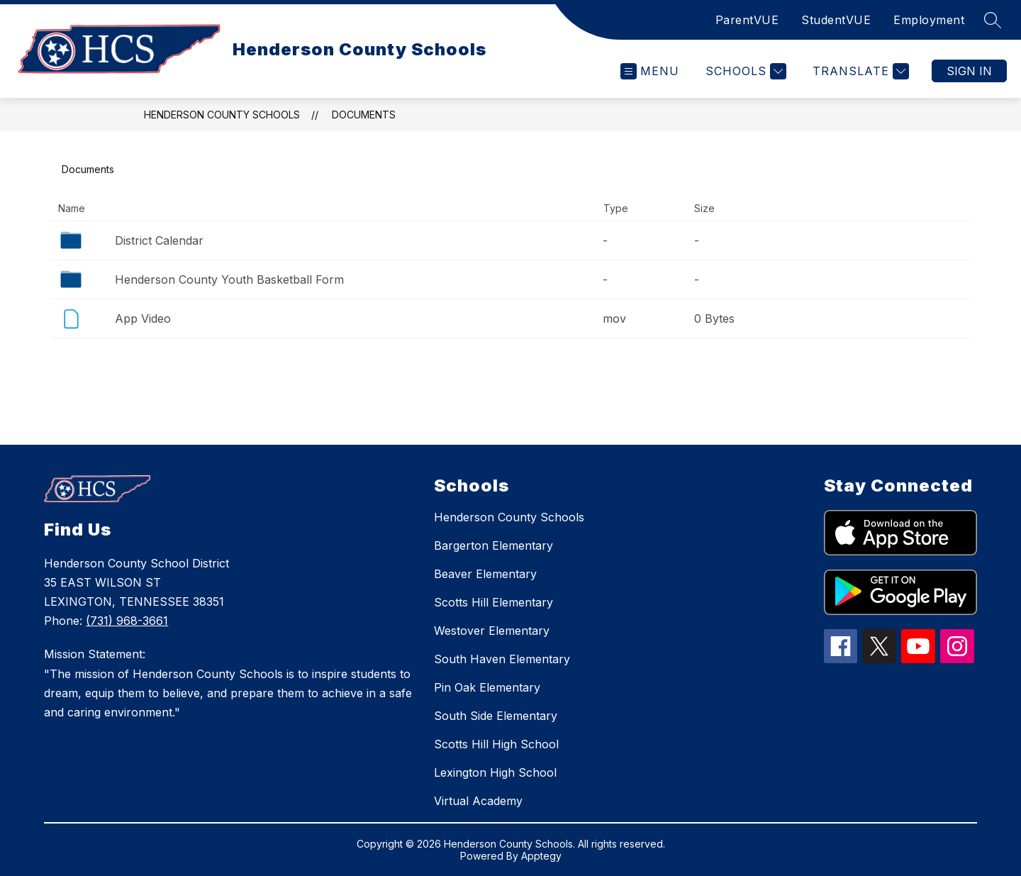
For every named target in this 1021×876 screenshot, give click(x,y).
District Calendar (159, 240)
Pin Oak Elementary (487, 687)
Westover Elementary (491, 630)
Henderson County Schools (222, 115)
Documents (364, 115)
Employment (928, 20)
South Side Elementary (495, 716)
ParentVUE (747, 20)
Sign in (969, 71)
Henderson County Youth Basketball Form (229, 279)
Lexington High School (495, 772)
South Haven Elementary (502, 659)
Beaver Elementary (485, 574)
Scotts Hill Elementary (493, 602)
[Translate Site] (859, 71)
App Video (143, 318)
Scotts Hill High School (496, 744)
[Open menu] (649, 71)
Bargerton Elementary (493, 545)
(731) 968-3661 (127, 621)
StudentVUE (836, 20)
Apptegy (541, 856)
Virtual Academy (478, 801)
